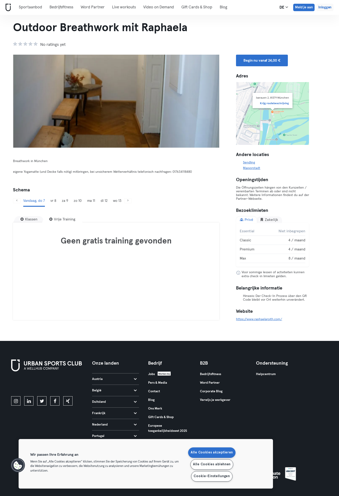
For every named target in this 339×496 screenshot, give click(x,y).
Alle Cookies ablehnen (212, 464)
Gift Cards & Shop (196, 7)
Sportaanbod (30, 7)
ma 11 (91, 201)
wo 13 (117, 201)
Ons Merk (155, 408)
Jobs (151, 374)
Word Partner (93, 7)
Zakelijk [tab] (269, 220)
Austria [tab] (114, 379)
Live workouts (124, 7)
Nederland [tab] (114, 424)
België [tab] (114, 390)
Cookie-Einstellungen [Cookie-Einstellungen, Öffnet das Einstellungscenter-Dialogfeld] (212, 476)
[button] (17, 465)
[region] (146, 464)
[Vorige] (28, 101)
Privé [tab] (246, 220)
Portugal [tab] (114, 436)
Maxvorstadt (251, 168)
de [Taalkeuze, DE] (283, 7)
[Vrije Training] (62, 219)
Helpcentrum (266, 374)
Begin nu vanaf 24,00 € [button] (261, 60)
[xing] (68, 401)
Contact (154, 391)
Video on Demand (158, 7)
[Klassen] (29, 219)
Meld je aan (304, 7)
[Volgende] (203, 101)
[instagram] (15, 401)
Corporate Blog (211, 391)
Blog (223, 7)
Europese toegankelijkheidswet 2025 (167, 428)
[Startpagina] (7, 7)
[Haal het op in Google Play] (61, 385)
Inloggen (325, 7)
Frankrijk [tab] (114, 413)
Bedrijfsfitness (61, 7)
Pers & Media (157, 382)
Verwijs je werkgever (215, 400)
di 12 (104, 201)
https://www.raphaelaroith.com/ (259, 319)
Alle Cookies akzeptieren (212, 452)
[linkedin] (28, 401)
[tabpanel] (272, 245)
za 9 (65, 201)
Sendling (249, 162)
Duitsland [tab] (114, 402)
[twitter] (42, 401)
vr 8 (53, 201)
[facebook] (55, 401)
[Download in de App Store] (27, 385)
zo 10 (78, 201)
